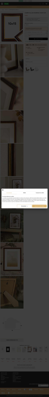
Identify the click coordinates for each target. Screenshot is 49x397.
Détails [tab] (24, 192)
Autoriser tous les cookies (39, 206)
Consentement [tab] (9, 192)
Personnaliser (24, 206)
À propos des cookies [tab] (40, 192)
